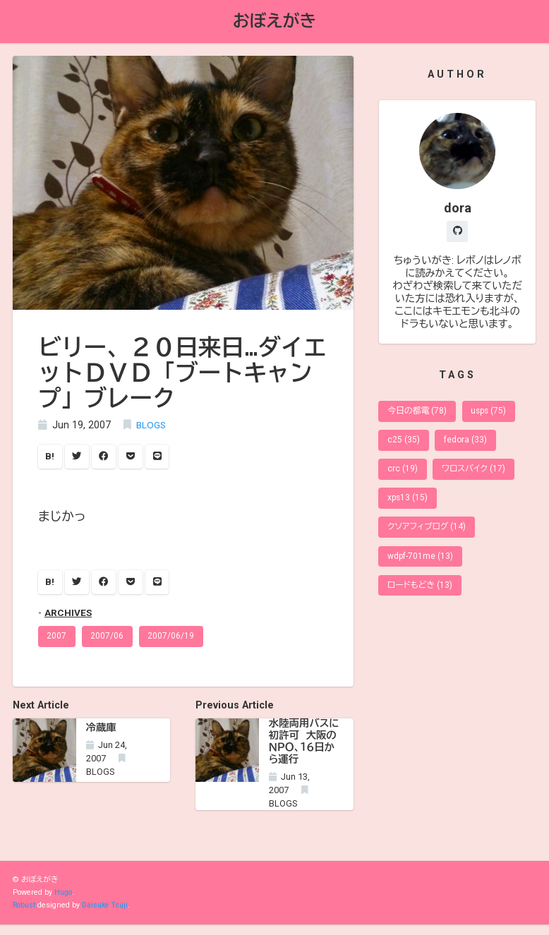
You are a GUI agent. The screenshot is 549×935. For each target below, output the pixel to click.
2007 (58, 641)
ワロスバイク (477, 476)
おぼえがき (274, 21)
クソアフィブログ (429, 537)
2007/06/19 (175, 641)
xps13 (409, 506)
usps (494, 414)
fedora (468, 445)
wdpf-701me (421, 567)
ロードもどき (422, 598)
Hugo (63, 902)
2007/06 (109, 641)
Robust (25, 915)
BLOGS (152, 427)
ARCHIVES (69, 617)
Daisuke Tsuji (108, 915)
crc (403, 476)
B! (51, 458)
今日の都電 (419, 414)
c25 (404, 445)
